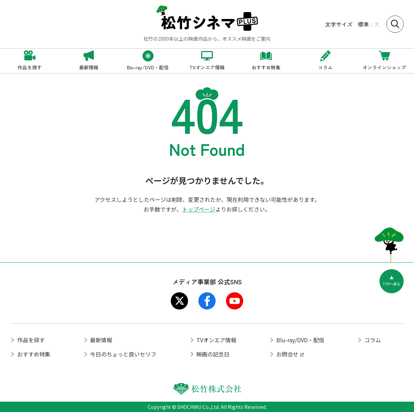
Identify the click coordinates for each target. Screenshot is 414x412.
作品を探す (31, 340)
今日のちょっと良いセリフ (123, 354)
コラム (372, 340)
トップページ (198, 209)
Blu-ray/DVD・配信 (300, 340)
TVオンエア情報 (216, 340)
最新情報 (101, 340)
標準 (363, 24)
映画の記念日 (212, 354)
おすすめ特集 (33, 354)
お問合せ (287, 354)
